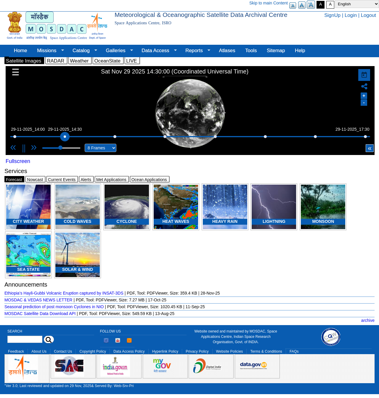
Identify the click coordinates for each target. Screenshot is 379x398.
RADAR (55, 61)
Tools (251, 50)
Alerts (86, 179)
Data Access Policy (129, 351)
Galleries (117, 51)
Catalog (82, 51)
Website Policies (229, 351)
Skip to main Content (268, 3)
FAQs (294, 351)
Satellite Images (23, 61)
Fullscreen (18, 161)
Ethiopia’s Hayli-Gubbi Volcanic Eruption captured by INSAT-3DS (63, 293)
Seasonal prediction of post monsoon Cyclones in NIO (54, 306)
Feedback (16, 351)
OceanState (107, 61)
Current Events (62, 179)
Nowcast (35, 179)
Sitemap (276, 50)
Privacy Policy (197, 351)
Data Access (156, 51)
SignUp (332, 15)
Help (300, 50)
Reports (195, 51)
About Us (38, 351)
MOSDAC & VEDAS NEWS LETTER (38, 300)
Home (20, 50)
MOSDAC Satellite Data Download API (40, 313)
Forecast (14, 179)
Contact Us (63, 351)
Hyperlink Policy (165, 351)
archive (368, 320)
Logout (368, 15)
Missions (48, 51)
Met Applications (111, 179)
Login (351, 15)
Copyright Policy (92, 351)
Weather (79, 61)
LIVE (131, 61)
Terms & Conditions (266, 351)
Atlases (227, 50)
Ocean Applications (149, 179)
